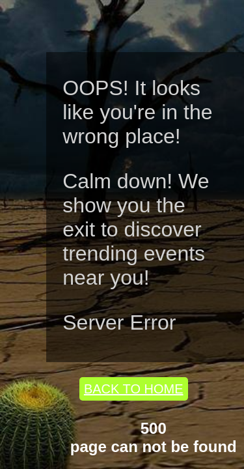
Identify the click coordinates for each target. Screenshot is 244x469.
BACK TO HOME (133, 389)
